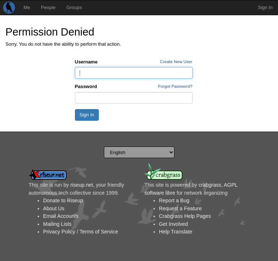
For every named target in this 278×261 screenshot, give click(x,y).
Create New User (176, 61)
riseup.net (81, 185)
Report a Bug (174, 200)
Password (86, 86)
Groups (74, 7)
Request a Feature (180, 208)
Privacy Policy (59, 232)
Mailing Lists (57, 224)
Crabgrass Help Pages (185, 216)
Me (27, 7)
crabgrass (209, 185)
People (48, 7)
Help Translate (175, 232)
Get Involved (173, 224)
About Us (53, 208)
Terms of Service (99, 232)
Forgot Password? (175, 86)
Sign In (265, 7)
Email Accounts (61, 216)
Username (86, 62)
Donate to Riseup (63, 200)
